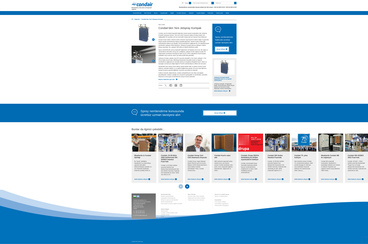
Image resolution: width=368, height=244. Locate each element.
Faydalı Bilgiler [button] (200, 13)
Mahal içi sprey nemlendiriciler (169, 200)
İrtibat (227, 13)
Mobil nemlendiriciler (167, 202)
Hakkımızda (219, 13)
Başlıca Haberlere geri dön (167, 79)
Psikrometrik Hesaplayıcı (222, 205)
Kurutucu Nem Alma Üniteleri (196, 196)
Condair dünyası (181, 13)
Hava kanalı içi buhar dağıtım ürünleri (171, 203)
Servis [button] (156, 13)
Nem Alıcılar (147, 13)
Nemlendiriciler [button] (137, 13)
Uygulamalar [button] (164, 13)
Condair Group (165, 214)
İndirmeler (210, 13)
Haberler (191, 13)
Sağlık (172, 13)
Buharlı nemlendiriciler (167, 196)
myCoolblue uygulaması (221, 203)
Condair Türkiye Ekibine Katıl (169, 213)
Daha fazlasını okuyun (222, 91)
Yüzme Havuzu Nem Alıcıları (196, 200)
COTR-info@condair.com (141, 215)
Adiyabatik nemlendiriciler (168, 198)
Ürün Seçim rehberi (220, 202)
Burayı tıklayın (222, 49)
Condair (142, 4)
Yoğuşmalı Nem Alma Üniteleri (196, 198)
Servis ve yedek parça (221, 196)
